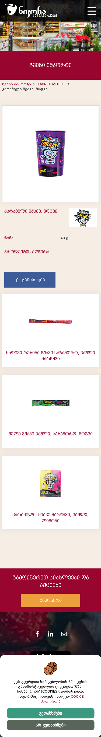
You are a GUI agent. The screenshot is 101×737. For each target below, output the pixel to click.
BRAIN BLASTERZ (51, 84)
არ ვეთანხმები (50, 725)
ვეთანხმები (50, 713)
